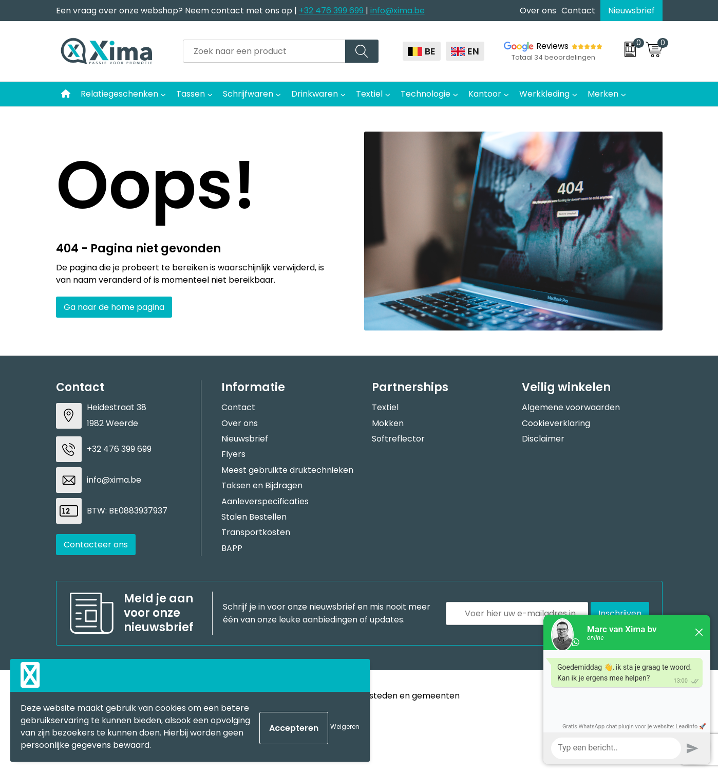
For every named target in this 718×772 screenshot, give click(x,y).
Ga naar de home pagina (114, 307)
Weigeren (345, 726)
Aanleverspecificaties (265, 501)
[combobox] (264, 51)
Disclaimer (543, 439)
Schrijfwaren (248, 94)
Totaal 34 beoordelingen (553, 57)
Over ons (538, 10)
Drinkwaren (314, 94)
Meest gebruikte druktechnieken (287, 470)
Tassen (190, 94)
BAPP (231, 548)
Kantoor (484, 94)
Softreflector (398, 439)
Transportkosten (255, 532)
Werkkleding (544, 94)
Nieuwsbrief (631, 10)
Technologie (425, 94)
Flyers (233, 454)
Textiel (369, 94)
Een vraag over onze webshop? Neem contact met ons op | (177, 10)
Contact (578, 10)
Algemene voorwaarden (571, 407)
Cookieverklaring (556, 423)
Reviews (552, 46)
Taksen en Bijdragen (262, 485)
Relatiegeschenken (119, 94)
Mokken (388, 423)
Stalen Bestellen (254, 517)
